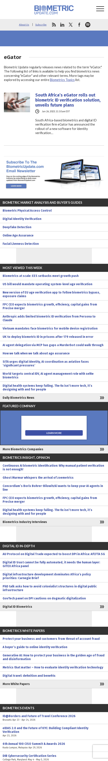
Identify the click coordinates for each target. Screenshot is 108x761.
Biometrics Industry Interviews (25, 522)
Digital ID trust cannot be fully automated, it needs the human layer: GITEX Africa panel (51, 564)
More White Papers (16, 684)
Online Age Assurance (18, 235)
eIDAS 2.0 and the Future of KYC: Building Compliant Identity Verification (54, 731)
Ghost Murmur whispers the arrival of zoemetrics (38, 478)
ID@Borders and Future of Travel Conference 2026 (54, 718)
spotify (88, 25)
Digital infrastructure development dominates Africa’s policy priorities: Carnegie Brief (47, 576)
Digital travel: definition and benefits (29, 676)
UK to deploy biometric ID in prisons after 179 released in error (48, 337)
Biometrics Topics (62, 80)
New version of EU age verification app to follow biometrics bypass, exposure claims (51, 294)
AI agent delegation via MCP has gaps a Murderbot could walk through (53, 345)
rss (54, 25)
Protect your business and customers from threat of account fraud (51, 639)
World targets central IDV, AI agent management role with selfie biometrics (48, 375)
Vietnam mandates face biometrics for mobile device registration (50, 328)
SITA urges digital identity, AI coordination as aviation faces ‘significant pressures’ (46, 363)
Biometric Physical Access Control (27, 210)
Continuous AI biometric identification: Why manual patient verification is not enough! (53, 467)
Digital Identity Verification (22, 219)
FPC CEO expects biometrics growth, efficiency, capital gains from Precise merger (50, 306)
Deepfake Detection (17, 227)
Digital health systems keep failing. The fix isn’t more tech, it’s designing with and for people (47, 387)
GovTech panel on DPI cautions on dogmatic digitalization (44, 598)
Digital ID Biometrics (17, 607)
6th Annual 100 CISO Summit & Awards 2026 (54, 745)
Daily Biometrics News (18, 398)
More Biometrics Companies (23, 449)
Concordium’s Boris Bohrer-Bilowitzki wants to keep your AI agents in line (53, 488)
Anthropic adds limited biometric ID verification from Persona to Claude (49, 318)
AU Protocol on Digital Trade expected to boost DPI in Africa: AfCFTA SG (54, 554)
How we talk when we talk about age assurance (36, 353)
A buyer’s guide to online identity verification (35, 647)
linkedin (62, 25)
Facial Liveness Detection (21, 244)
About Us (24, 24)
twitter (71, 25)
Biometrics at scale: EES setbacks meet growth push (41, 276)
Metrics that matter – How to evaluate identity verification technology (53, 667)
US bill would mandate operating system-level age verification (47, 284)
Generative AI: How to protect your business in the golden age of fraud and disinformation (54, 657)
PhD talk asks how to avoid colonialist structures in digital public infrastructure (50, 588)
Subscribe (41, 24)
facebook (79, 25)
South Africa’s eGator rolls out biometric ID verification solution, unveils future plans (68, 100)
